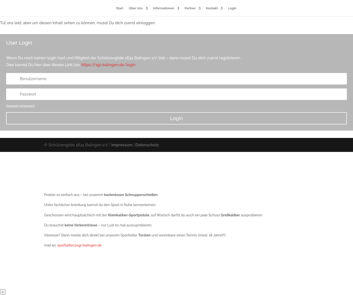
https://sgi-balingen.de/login (108, 64)
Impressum (121, 145)
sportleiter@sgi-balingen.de (79, 245)
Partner (190, 8)
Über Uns (136, 8)
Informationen (163, 8)
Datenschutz (147, 145)
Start (120, 8)
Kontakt (212, 8)
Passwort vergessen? (20, 106)
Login (232, 8)
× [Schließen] (2, 292)
